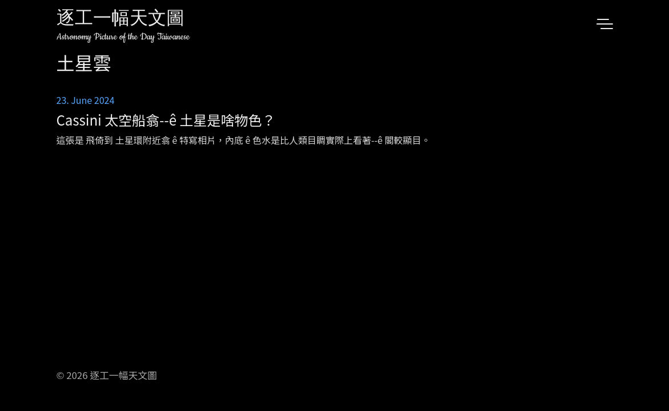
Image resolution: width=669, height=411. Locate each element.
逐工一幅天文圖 (121, 20)
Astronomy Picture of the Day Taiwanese (123, 37)
